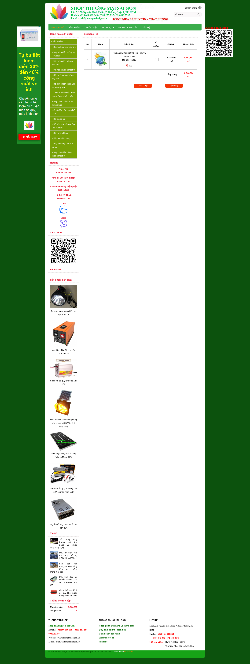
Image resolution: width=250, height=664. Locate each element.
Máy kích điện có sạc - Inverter (63, 63)
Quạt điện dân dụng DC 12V (63, 112)
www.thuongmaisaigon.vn (68, 638)
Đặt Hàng (174, 85)
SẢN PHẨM (57, 41)
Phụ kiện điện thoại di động (62, 145)
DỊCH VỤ (108, 27)
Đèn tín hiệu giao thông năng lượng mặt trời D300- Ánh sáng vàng (63, 423)
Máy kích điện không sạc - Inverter (64, 54)
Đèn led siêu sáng (61, 138)
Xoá (129, 66)
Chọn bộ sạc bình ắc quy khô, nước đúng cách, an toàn (68, 593)
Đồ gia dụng (58, 119)
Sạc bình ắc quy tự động (64, 47)
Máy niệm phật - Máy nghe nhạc (62, 103)
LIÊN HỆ (146, 27)
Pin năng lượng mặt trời (63, 70)
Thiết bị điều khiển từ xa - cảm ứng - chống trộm (63, 94)
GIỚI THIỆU (92, 27)
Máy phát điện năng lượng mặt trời (62, 154)
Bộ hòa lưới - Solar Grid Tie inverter (63, 126)
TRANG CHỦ (57, 27)
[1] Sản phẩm (190, 8)
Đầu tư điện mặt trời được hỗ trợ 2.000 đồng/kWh (68, 555)
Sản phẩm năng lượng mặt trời (63, 77)
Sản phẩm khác (60, 133)
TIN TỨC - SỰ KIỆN (127, 27)
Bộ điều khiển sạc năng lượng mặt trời (63, 86)
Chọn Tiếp (142, 85)
